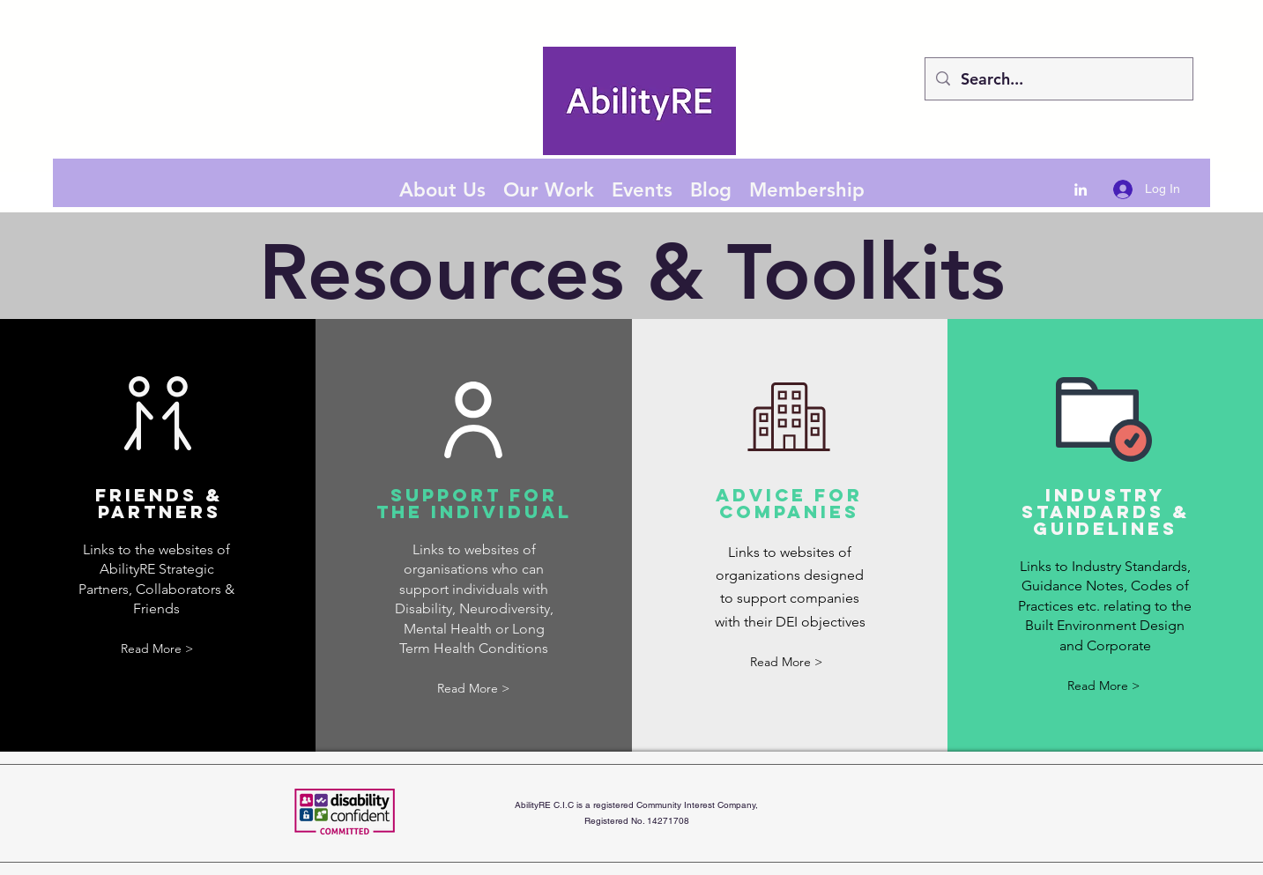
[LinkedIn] (1080, 189)
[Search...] (1058, 79)
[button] (157, 649)
